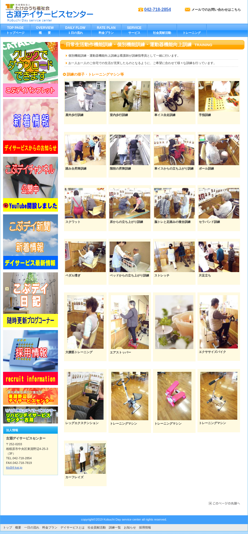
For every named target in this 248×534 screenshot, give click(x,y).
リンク (30, 69)
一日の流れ (31, 527)
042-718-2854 (157, 9)
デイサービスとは (72, 527)
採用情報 (145, 527)
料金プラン (49, 527)
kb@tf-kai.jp (14, 467)
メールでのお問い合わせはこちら (216, 10)
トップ (7, 527)
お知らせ (130, 527)
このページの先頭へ (224, 503)
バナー (30, 126)
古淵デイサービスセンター (60, 16)
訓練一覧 (116, 527)
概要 (18, 527)
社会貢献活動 (97, 527)
